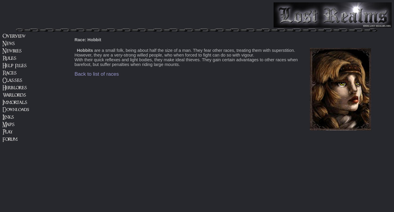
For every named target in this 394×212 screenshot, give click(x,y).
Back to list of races (96, 74)
